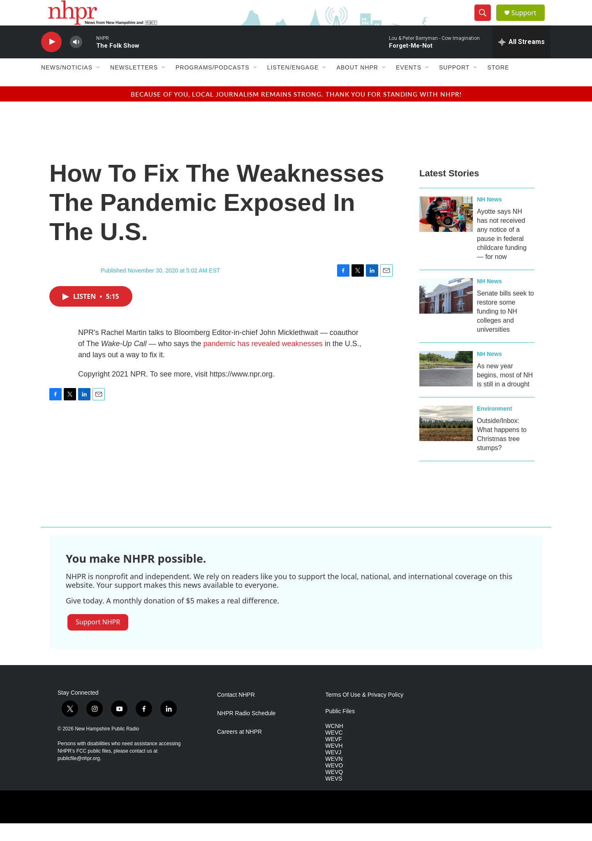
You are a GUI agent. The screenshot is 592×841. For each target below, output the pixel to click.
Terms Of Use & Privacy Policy (364, 713)
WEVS (333, 796)
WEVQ (334, 790)
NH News (489, 217)
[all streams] (521, 59)
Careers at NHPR (239, 750)
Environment (494, 426)
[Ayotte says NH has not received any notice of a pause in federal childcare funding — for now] (446, 232)
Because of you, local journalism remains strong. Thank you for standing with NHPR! (296, 111)
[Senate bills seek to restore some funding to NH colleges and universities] (446, 313)
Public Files (340, 729)
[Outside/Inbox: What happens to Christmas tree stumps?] (446, 441)
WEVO (334, 783)
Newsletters (134, 85)
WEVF (333, 757)
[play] (51, 60)
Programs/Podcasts (213, 85)
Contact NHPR (236, 713)
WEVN (333, 777)
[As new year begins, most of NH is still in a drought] (446, 386)
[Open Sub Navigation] (98, 85)
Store (498, 85)
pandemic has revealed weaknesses (262, 361)
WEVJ (333, 770)
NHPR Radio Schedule (246, 731)
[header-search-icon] (486, 22)
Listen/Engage (293, 85)
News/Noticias (66, 85)
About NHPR (357, 85)
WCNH (334, 744)
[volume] (76, 60)
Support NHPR (98, 639)
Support (529, 21)
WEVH (333, 763)
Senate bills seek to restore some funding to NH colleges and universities (505, 329)
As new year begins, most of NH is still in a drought (505, 392)
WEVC (333, 750)
